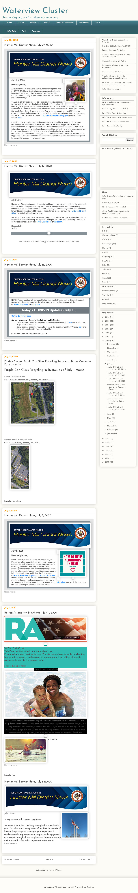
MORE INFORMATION (16, 666)
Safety (105, 269)
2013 (107, 462)
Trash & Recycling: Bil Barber (114, 61)
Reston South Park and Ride (18, 440)
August (110, 360)
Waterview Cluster (35, 11)
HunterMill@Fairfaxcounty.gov (55, 115)
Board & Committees (65, 23)
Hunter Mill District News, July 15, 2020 (28, 265)
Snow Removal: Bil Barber (112, 72)
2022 (107, 333)
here (20, 118)
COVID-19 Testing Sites (21, 316)
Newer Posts (11, 860)
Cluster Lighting (108, 235)
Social (104, 274)
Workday (106, 295)
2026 (107, 317)
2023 (107, 329)
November (112, 348)
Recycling (36, 31)
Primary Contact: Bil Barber (113, 50)
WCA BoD (11, 31)
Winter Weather (108, 291)
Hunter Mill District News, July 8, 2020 (27, 515)
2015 (107, 454)
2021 (107, 337)
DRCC (105, 240)
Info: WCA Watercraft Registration (117, 118)
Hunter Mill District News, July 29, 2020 (28, 45)
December (111, 344)
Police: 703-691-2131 (110, 203)
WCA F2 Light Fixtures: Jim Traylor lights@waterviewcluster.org (117, 84)
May (109, 418)
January (110, 434)
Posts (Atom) (55, 870)
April (109, 422)
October (111, 352)
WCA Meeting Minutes (111, 89)
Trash (24, 31)
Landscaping (107, 244)
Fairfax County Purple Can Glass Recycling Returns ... (116, 387)
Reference (34, 23)
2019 (107, 439)
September (112, 356)
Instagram (58, 222)
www (104, 299)
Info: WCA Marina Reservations (115, 122)
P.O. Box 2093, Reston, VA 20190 (116, 46)
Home (9, 23)
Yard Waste (107, 304)
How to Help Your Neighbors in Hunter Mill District (34, 576)
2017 (107, 446)
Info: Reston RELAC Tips (112, 126)
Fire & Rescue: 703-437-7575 (114, 207)
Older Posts (87, 860)
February (111, 430)
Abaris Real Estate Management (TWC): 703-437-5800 (116, 212)
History (21, 23)
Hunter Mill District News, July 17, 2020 (28, 166)
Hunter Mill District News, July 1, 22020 (28, 781)
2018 (107, 443)
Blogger (90, 887)
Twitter (39, 222)
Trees (104, 282)
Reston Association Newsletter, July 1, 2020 (30, 613)
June (109, 414)
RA (13, 775)
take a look (61, 582)
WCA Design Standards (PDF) (115, 109)
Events (97, 23)
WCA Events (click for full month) (117, 149)
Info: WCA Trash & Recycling (114, 113)
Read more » (10, 145)
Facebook (47, 222)
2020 (107, 341)
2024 (107, 325)
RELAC (105, 261)
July (109, 364)
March (110, 426)
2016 (107, 451)
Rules (104, 265)
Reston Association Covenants (115, 218)
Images (47, 23)
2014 (107, 458)
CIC (103, 231)
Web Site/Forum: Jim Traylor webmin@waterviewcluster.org (114, 77)
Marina (105, 248)
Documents (84, 23)
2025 (107, 321)
